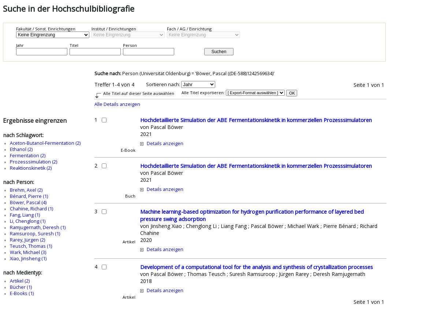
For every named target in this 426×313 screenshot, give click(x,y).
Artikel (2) (20, 281)
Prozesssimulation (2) (33, 162)
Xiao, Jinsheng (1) (28, 258)
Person (130, 45)
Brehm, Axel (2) (26, 190)
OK (292, 93)
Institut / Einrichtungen (113, 29)
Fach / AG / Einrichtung (189, 29)
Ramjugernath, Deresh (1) (38, 227)
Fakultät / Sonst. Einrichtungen (45, 29)
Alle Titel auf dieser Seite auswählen (138, 93)
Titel (74, 45)
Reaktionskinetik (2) (31, 168)
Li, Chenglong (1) (27, 221)
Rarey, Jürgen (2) (27, 240)
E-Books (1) (22, 293)
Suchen (219, 51)
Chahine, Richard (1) (31, 209)
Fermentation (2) (27, 155)
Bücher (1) (21, 287)
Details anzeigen (165, 143)
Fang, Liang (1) (25, 215)
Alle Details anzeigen (117, 104)
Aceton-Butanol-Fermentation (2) (45, 143)
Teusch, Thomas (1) (31, 246)
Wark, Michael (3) (28, 252)
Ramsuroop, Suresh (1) (35, 234)
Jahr (20, 45)
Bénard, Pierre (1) (29, 196)
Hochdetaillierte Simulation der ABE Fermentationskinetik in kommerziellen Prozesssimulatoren (256, 120)
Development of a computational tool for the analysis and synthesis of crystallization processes (256, 266)
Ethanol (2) (21, 149)
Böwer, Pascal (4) (28, 202)
